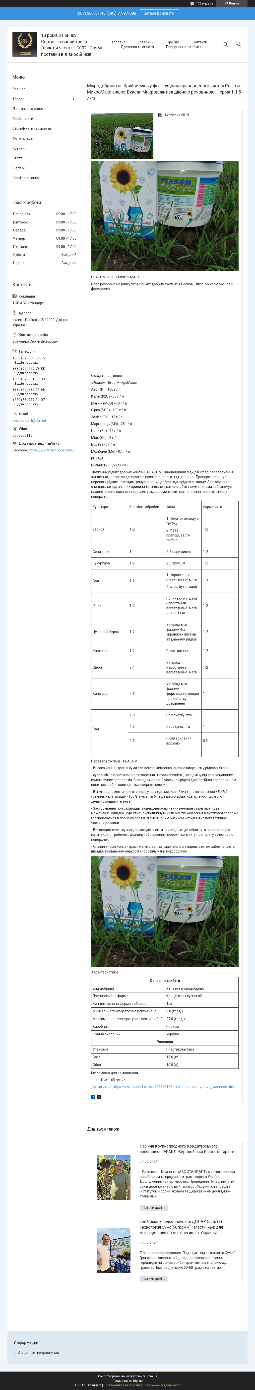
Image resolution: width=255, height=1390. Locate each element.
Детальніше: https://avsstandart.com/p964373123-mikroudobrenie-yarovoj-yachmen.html (163, 1087)
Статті (17, 158)
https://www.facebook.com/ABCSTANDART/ (53, 450)
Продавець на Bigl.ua (128, 1381)
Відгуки (18, 168)
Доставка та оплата (137, 47)
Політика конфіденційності (161, 1385)
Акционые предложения (38, 1353)
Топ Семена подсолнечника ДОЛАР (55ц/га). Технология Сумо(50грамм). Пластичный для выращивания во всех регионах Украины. (181, 1227)
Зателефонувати (159, 13)
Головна (119, 42)
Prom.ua (151, 1376)
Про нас (173, 42)
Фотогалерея (23, 138)
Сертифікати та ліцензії (31, 128)
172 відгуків (204, 3)
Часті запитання (25, 178)
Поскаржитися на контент (122, 1385)
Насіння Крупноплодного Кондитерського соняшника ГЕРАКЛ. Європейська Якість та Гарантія (188, 1149)
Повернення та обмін (183, 47)
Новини (18, 148)
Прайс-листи (22, 119)
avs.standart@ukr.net (29, 421)
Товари (144, 42)
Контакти (199, 42)
